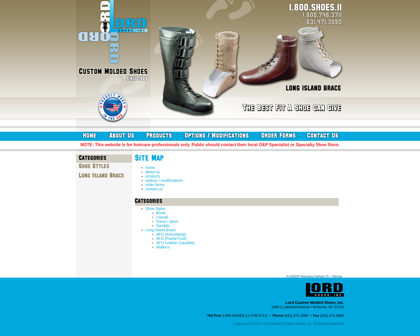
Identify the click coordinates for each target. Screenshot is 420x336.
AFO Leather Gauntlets (175, 243)
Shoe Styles (94, 166)
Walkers (163, 247)
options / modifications (217, 135)
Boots (161, 213)
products (159, 135)
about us (121, 135)
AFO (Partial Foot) (171, 238)
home (89, 135)
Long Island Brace (101, 175)
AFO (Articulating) (171, 234)
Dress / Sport (167, 221)
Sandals (163, 226)
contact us (322, 135)
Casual (162, 217)
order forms (278, 135)
